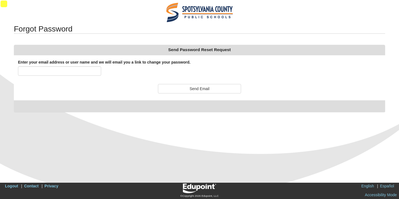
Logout (11, 186)
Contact (31, 186)
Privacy (51, 186)
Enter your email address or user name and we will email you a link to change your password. (104, 62)
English (367, 186)
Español (387, 186)
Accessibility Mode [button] (381, 195)
